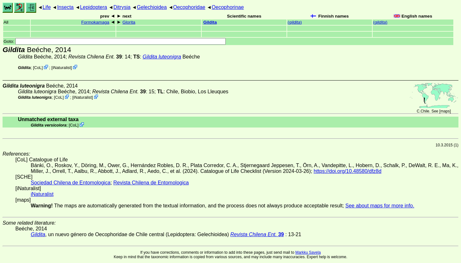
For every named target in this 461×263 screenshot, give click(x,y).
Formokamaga (95, 22)
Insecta (65, 7)
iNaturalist (62, 67)
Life (47, 7)
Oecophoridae (189, 7)
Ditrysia (121, 7)
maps (445, 111)
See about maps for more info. (379, 205)
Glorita (128, 22)
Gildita (210, 22)
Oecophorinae (228, 7)
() (294, 22)
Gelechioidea (151, 7)
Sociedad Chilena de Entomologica (70, 182)
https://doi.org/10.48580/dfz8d (348, 171)
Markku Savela (307, 252)
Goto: (115, 41)
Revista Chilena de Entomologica (151, 182)
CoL (38, 67)
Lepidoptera (93, 7)
